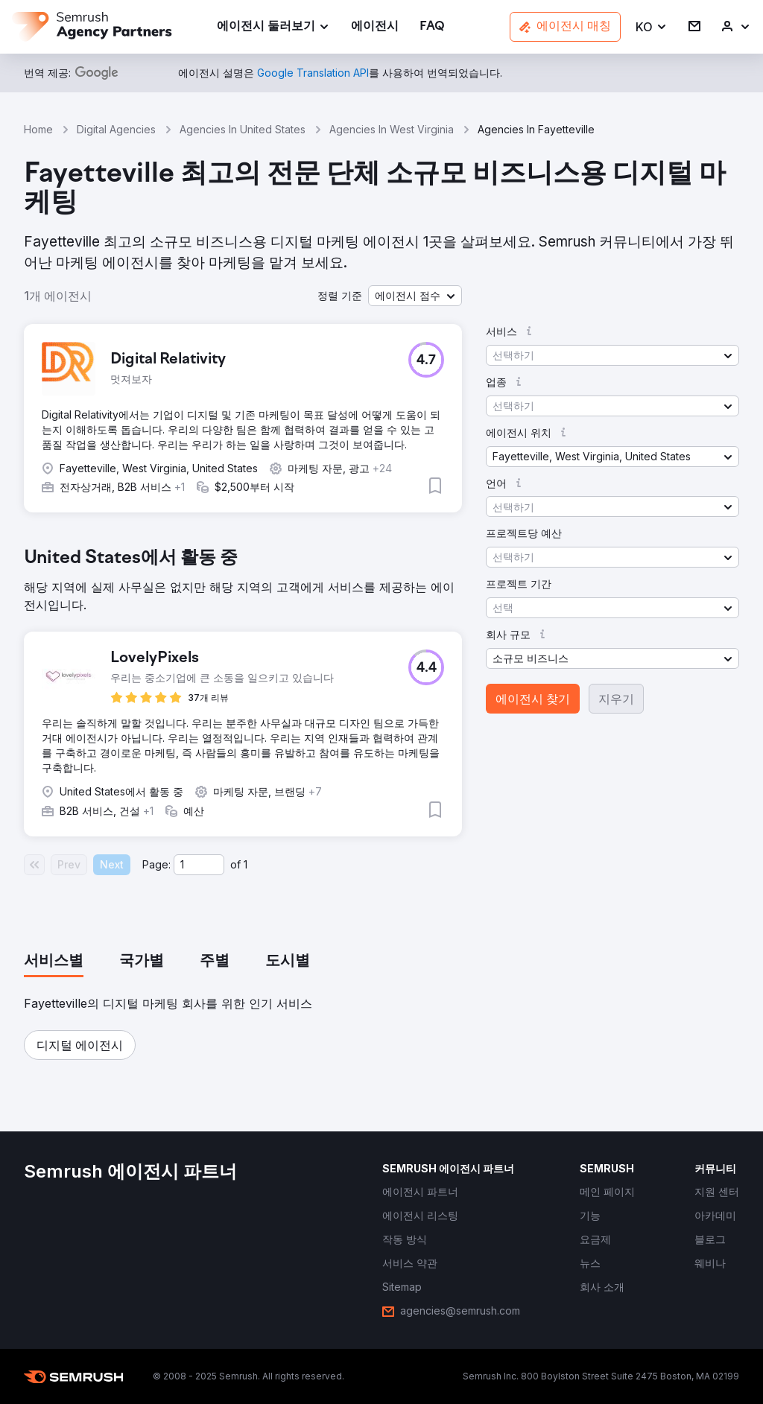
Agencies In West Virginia (391, 129)
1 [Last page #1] (245, 864)
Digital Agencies (116, 129)
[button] (652, 27)
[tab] (53, 961)
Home (38, 129)
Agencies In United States (242, 129)
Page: (156, 864)
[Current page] (199, 864)
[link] (375, 27)
